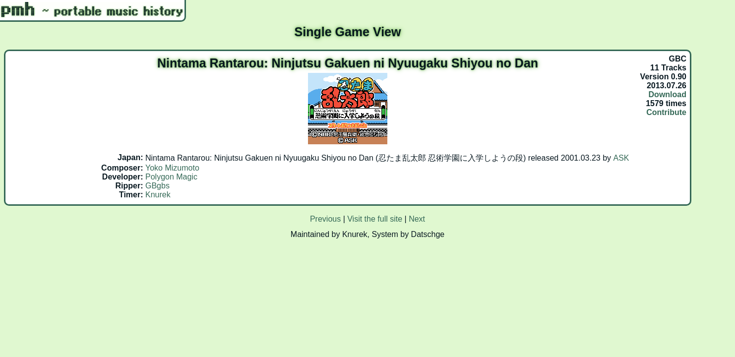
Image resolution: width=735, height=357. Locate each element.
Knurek (158, 194)
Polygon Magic (171, 177)
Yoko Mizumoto (172, 168)
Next (417, 219)
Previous (325, 219)
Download (667, 94)
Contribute (666, 112)
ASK (621, 158)
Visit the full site (374, 219)
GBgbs (157, 185)
